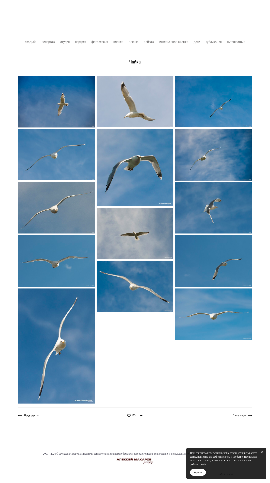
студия (65, 41)
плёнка (134, 41)
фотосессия (100, 41)
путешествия (236, 41)
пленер (118, 41)
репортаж (49, 41)
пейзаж (149, 41)
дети (197, 41)
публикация (214, 41)
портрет (81, 41)
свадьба (31, 41)
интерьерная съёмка (174, 41)
